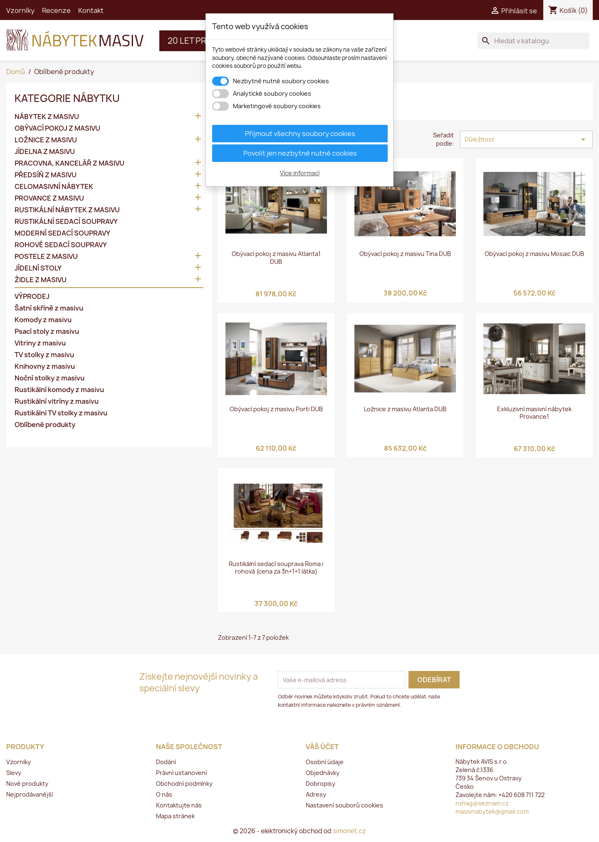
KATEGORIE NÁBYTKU (67, 98)
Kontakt (91, 10)
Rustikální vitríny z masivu (57, 401)
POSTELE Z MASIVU (46, 256)
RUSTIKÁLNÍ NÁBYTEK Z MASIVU (67, 210)
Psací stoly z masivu (47, 331)
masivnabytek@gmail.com (492, 811)
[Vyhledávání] (533, 40)
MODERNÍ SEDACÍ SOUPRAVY (62, 233)
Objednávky (322, 773)
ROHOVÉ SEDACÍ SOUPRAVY (61, 245)
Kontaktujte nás (179, 805)
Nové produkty (27, 783)
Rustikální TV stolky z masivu (61, 413)
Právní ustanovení (181, 773)
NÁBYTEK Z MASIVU (47, 116)
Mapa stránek (175, 816)
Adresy (316, 794)
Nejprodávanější (29, 794)
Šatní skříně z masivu (49, 308)
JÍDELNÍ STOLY (38, 268)
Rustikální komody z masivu (59, 389)
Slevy (13, 773)
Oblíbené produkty (45, 424)
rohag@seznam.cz (482, 803)
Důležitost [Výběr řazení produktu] (526, 139)
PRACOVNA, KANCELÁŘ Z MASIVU (69, 163)
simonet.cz (349, 831)
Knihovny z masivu (45, 366)
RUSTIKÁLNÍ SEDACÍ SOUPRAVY (66, 221)
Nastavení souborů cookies (344, 805)
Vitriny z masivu (40, 343)
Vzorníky (20, 10)
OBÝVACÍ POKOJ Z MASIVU (57, 128)
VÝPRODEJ (32, 296)
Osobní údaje (325, 762)
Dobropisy (320, 783)
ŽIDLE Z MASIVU (41, 280)
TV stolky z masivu (44, 354)
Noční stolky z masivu (49, 378)
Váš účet (322, 746)
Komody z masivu (43, 319)
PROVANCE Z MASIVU (49, 198)
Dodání (166, 762)
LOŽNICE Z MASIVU (46, 140)
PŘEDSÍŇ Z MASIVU (46, 175)
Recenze (56, 10)
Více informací (299, 173)
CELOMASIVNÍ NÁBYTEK (54, 186)
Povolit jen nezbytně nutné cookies (300, 153)
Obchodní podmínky (184, 783)
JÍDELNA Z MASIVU (45, 151)
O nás (164, 794)
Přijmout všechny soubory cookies (300, 133)
